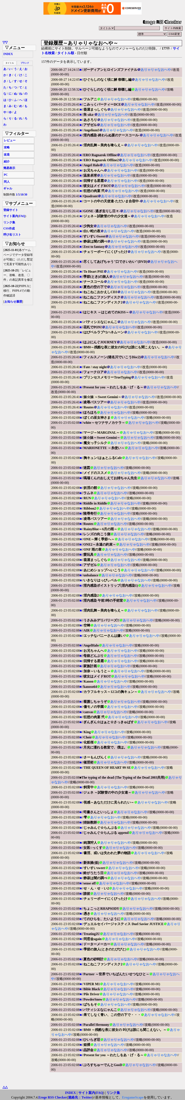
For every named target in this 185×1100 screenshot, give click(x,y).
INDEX (8, 54)
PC (6, 174)
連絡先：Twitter (80, 1097)
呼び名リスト (12, 234)
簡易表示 (9, 168)
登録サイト (10, 210)
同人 (7, 181)
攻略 (7, 147)
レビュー (10, 140)
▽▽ (5, 42)
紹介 (7, 161)
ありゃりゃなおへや (156, 69)
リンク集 (9, 222)
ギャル (7, 188)
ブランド (25, 63)
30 (25, 194)
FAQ (22, 216)
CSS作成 (9, 228)
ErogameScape (133, 1097)
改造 (7, 154)
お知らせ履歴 (13, 301)
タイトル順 (65, 53)
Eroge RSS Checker (52, 1097)
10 (21, 194)
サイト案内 (10, 216)
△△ (5, 1087)
